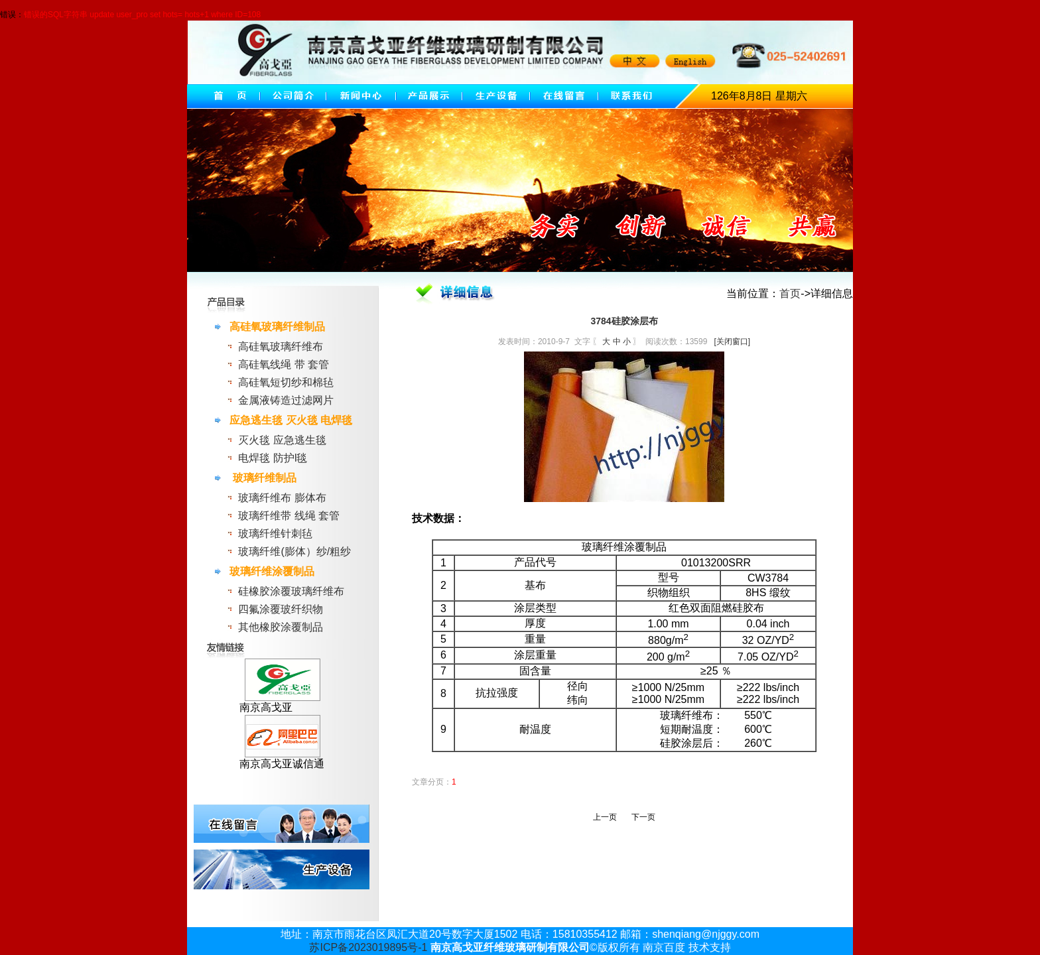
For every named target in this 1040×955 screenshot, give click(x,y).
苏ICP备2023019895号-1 (368, 947)
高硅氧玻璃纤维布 (280, 346)
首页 (790, 293)
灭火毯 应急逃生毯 (282, 440)
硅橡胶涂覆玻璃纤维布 (291, 591)
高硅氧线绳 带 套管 (283, 364)
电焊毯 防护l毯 (272, 458)
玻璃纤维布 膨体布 (282, 497)
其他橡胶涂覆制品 (280, 627)
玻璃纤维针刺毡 (275, 533)
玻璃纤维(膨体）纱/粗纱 (294, 551)
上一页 (605, 817)
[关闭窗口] (732, 341)
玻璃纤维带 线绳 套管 (289, 515)
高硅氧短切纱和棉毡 (286, 382)
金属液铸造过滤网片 (286, 400)
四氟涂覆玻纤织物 (280, 609)
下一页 (643, 817)
